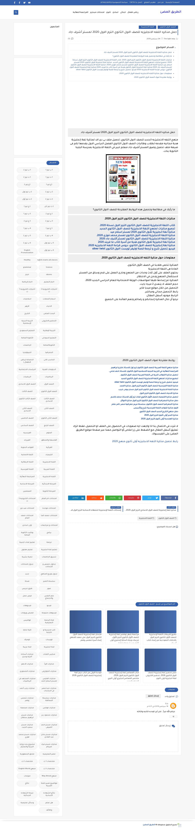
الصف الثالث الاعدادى (49, 400)
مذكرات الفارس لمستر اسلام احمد (49, 680)
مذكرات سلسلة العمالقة (49, 699)
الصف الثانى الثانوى (49, 418)
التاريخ (27, 314)
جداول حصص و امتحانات (49, 565)
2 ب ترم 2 (49, 192)
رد (173, 717)
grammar (27, 267)
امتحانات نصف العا (49, 516)
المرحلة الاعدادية (27, 484)
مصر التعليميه (49, 754)
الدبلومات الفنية (49, 370)
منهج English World (27, 769)
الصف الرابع (49, 426)
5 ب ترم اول (49, 243)
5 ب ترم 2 (27, 236)
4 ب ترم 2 (49, 236)
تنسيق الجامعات (49, 557)
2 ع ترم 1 (27, 207)
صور (49, 589)
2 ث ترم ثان (49, 207)
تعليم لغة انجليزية (49, 550)
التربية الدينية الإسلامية (27, 322)
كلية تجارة (27, 630)
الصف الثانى (49, 409)
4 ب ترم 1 (27, 229)
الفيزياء (27, 440)
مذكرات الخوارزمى (49, 671)
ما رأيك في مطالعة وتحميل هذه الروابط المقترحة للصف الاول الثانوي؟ (142, 56)
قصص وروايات (27, 613)
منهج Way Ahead (49, 776)
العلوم (49, 433)
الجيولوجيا (27, 353)
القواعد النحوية (27, 448)
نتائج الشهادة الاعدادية (49, 794)
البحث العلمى (49, 314)
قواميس (27, 620)
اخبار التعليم (49, 282)
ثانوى (108, 12)
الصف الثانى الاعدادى (27, 410)
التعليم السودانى (49, 338)
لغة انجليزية (49, 647)
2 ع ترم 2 (49, 214)
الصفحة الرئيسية (172, 2)
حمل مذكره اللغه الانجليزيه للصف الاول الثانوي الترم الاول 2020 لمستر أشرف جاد (138, 53)
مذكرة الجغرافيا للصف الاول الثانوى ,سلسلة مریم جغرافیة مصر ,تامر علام (144, 404)
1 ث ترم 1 (49, 177)
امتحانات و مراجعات (49, 525)
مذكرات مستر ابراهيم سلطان (27, 716)
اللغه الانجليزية (49, 477)
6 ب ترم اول (49, 250)
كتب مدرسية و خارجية (49, 631)
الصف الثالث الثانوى (27, 399)
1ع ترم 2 (27, 185)
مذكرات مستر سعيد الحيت (27, 726)
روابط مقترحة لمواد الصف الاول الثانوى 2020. (153, 77)
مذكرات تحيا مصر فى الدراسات (49, 690)
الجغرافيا (49, 353)
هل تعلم (49, 803)
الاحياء (49, 306)
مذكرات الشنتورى (27, 671)
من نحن (161, 2)
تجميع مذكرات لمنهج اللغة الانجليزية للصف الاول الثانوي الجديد (137, 229)
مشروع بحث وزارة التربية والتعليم (27, 746)
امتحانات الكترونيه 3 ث (27, 500)
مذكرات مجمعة (27, 708)
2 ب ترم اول (27, 192)
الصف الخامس (27, 418)
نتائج (27, 783)
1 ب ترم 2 (27, 170)
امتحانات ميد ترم (27, 508)
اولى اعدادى (27, 525)
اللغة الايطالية (27, 462)
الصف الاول (49, 384)
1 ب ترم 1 (49, 170)
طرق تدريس (27, 589)
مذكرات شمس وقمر (27, 699)
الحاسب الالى (49, 360)
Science (49, 267)
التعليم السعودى (27, 331)
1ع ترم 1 (49, 185)
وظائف (49, 810)
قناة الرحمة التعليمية (49, 621)
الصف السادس (27, 426)
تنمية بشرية (27, 557)
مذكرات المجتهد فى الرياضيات (27, 680)
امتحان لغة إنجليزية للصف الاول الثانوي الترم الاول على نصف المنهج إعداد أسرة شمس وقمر (85, 637)
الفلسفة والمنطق (49, 440)
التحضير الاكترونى (49, 321)
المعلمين (27, 491)
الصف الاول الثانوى (168, 27)
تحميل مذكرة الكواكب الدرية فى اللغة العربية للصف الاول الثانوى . (149, 375)
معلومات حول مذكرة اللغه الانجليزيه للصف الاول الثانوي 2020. (145, 74)
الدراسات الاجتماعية (27, 370)
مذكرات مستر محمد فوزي (27, 736)
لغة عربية (27, 647)
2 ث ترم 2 (49, 199)
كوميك (27, 640)
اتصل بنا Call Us (136, 2)
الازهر (27, 306)
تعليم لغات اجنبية (27, 542)
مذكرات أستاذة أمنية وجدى (27, 655)
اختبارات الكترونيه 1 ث (27, 290)
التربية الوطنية (49, 331)
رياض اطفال (133, 12)
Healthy (27, 260)
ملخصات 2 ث (27, 762)
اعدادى (115, 12)
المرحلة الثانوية (49, 491)
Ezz (166, 704)
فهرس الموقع (150, 2)
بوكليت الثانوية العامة (27, 534)
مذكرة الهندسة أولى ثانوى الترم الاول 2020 (159, 419)
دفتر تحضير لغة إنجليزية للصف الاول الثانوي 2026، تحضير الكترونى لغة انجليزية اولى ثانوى (161, 676)
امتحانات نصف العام (27, 517)
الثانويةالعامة (49, 345)
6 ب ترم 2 (27, 243)
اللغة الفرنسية (27, 469)
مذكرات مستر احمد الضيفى (49, 726)
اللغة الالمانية (27, 455)
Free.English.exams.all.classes (48, 260)
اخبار (27, 275)
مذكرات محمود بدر (49, 715)
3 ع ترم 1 (49, 229)
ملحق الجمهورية (27, 754)
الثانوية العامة (27, 338)
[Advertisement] (123, 105)
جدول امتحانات (27, 564)
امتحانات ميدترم (97, 12)
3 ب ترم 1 (27, 214)
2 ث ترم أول (27, 199)
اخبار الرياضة (27, 282)
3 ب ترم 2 (49, 221)
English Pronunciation (27, 251)
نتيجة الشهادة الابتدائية (27, 794)
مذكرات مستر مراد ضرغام (49, 746)
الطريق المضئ (170, 12)
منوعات (27, 776)
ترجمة (49, 542)
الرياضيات (49, 377)
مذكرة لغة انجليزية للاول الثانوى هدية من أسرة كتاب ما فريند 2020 (136, 242)
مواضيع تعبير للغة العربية (49, 784)
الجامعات (27, 345)
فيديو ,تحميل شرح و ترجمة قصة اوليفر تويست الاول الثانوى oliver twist (133, 249)
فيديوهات (27, 606)
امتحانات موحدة (49, 508)
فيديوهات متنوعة (49, 613)
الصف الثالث (27, 392)
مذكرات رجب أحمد (27, 689)
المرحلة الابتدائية (49, 484)
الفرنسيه (27, 433)
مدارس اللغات (49, 654)
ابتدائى (123, 12)
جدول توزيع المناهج (49, 574)
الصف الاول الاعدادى (27, 384)
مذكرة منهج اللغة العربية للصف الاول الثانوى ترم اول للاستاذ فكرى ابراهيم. (144, 368)
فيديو (49, 606)
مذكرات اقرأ (49, 664)
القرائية (49, 448)
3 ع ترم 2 (27, 221)
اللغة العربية (49, 469)
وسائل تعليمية (27, 803)
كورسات (49, 640)
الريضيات (27, 377)
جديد (27, 574)
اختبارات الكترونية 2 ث (49, 290)
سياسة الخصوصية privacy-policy (114, 2)
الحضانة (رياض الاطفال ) (27, 361)
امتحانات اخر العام (49, 499)
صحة (27, 581)
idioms (49, 275)
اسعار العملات (49, 299)
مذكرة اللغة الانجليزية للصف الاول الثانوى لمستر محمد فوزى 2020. (135, 235)
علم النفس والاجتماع (49, 597)
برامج (49, 533)
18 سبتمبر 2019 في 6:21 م (157, 707)
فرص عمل (27, 596)
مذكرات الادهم (27, 664)
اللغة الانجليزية (147, 27)
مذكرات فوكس (49, 708)
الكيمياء (49, 455)
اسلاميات (27, 299)
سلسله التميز (49, 581)
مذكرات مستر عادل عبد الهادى (49, 736)
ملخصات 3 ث (49, 769)
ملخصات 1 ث (49, 762)
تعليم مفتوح (27, 550)
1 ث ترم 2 (27, 177)
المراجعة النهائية (80, 12)
